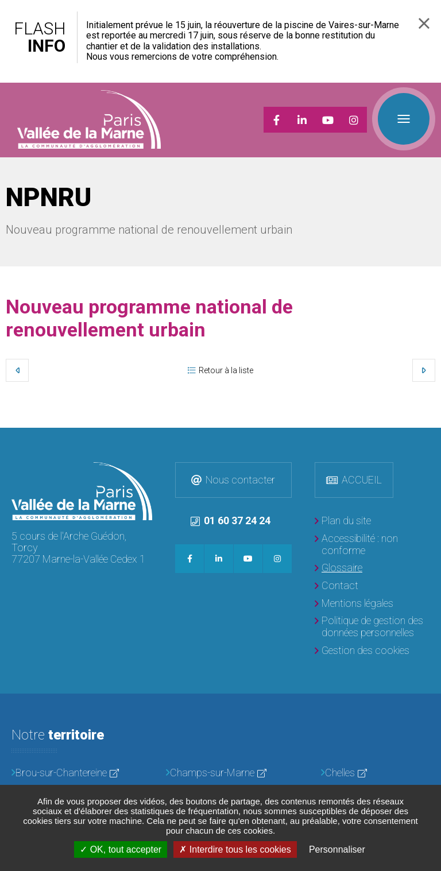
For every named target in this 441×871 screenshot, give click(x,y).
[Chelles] (375, 773)
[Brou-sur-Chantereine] (65, 773)
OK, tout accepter (120, 849)
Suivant (423, 370)
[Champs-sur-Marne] (220, 773)
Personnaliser (337, 849)
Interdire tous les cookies (235, 849)
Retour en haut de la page (429, 439)
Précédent (17, 370)
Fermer (424, 23)
